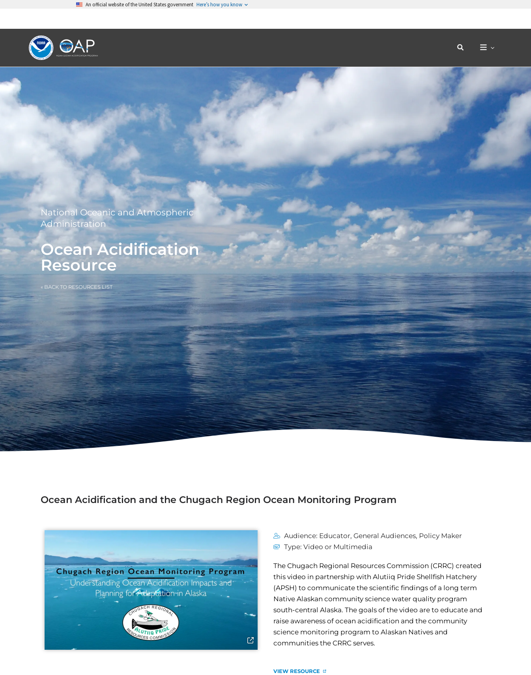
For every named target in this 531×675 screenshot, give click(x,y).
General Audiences (384, 536)
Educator (334, 536)
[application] (492, 28)
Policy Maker (440, 536)
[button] (464, 27)
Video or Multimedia (337, 547)
